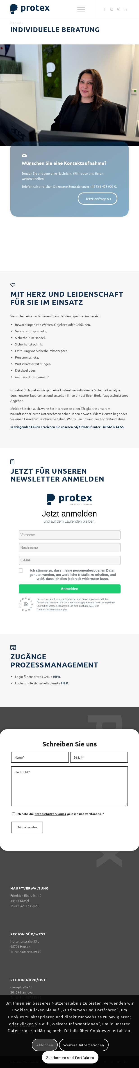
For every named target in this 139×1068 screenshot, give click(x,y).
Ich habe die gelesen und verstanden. (60, 814)
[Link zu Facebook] (105, 9)
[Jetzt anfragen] (97, 170)
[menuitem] (81, 9)
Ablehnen (44, 1045)
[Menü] (81, 9)
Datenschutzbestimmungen (52, 609)
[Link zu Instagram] (111, 9)
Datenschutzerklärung (50, 814)
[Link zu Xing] (118, 9)
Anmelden (69, 589)
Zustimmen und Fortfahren (70, 1057)
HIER (56, 676)
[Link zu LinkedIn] (125, 9)
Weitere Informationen (83, 1045)
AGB (92, 606)
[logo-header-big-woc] (57, 9)
